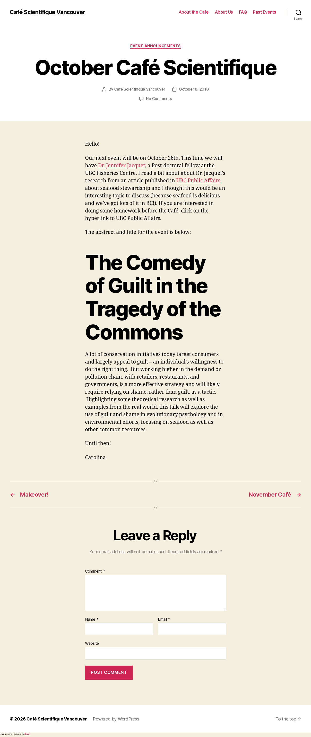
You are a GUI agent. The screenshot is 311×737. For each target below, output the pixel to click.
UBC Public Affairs (198, 180)
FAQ (243, 12)
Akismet (27, 733)
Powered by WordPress (116, 718)
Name (91, 619)
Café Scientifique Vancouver (47, 12)
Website (92, 642)
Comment (95, 571)
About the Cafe (194, 12)
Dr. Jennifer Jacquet (121, 165)
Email (164, 619)
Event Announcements (155, 46)
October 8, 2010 (194, 89)
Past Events (264, 12)
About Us (224, 12)
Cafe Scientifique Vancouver (139, 89)
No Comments (159, 98)
